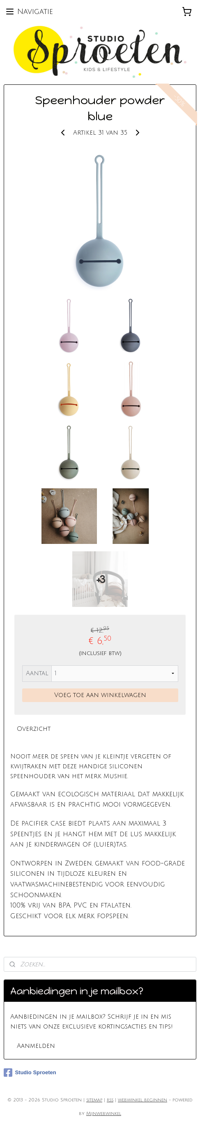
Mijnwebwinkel (103, 1113)
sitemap (94, 1100)
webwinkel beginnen (142, 1100)
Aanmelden (36, 1046)
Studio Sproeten (30, 1073)
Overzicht (34, 728)
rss (110, 1100)
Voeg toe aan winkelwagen (100, 695)
